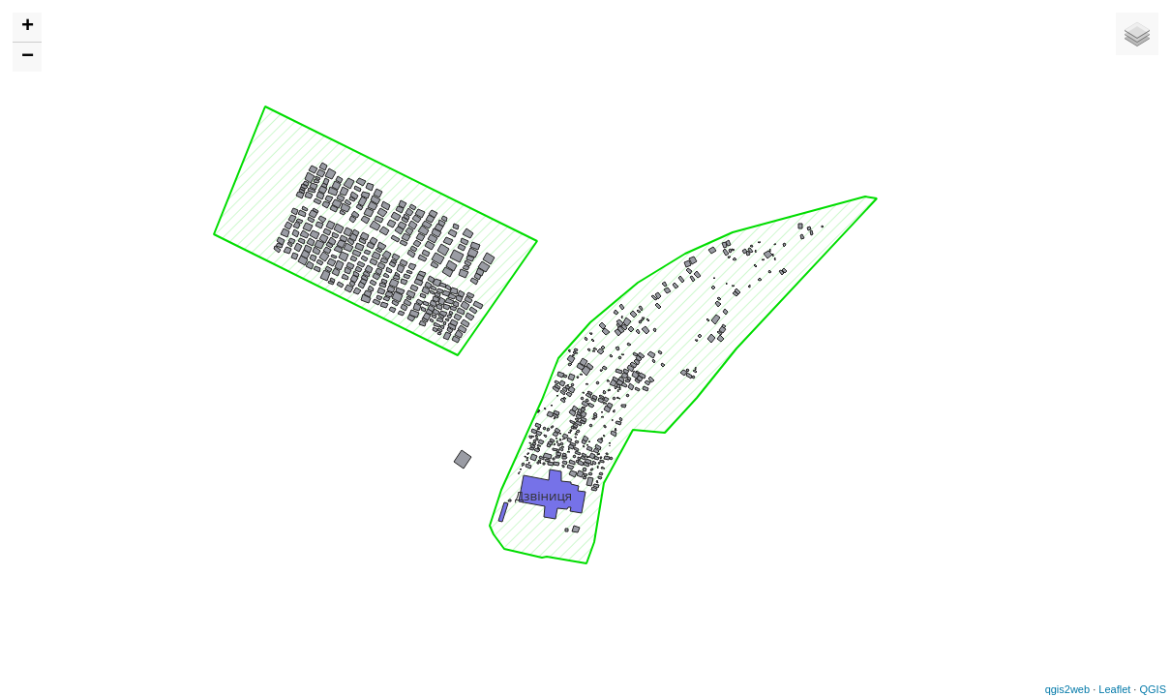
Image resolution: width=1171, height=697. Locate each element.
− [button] (27, 57)
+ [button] (27, 27)
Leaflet (1114, 689)
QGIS (1152, 689)
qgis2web (1067, 689)
